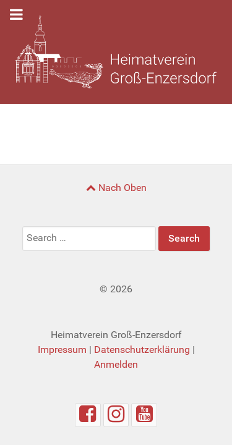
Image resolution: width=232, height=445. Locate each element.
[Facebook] (88, 415)
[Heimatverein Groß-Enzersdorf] (116, 51)
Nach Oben (116, 187)
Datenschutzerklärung (142, 349)
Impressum (62, 349)
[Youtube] (144, 415)
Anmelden (116, 364)
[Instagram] (116, 415)
